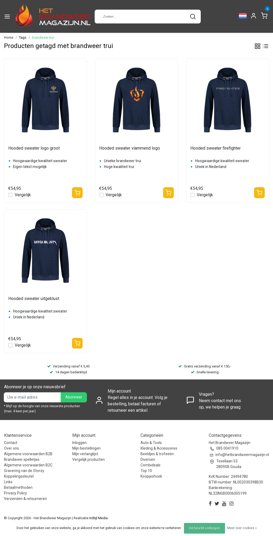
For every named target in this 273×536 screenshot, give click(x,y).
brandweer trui (43, 37)
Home (8, 37)
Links (8, 482)
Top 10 (146, 471)
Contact (10, 443)
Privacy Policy (15, 493)
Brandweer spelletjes (21, 459)
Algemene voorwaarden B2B (28, 454)
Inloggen (79, 443)
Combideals (150, 465)
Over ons (11, 448)
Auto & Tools (151, 443)
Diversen (147, 459)
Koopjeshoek (151, 476)
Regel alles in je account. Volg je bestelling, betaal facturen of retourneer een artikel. (137, 404)
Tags (22, 37)
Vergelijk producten (88, 459)
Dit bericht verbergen (204, 528)
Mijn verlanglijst (85, 454)
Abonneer (73, 397)
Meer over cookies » (242, 528)
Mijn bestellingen (86, 448)
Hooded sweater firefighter (215, 148)
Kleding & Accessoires (158, 448)
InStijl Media (98, 518)
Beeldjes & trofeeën (157, 454)
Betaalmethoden (18, 487)
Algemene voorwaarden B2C (28, 465)
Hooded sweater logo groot (34, 148)
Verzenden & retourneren (25, 499)
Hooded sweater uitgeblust (33, 298)
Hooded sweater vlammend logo (129, 148)
